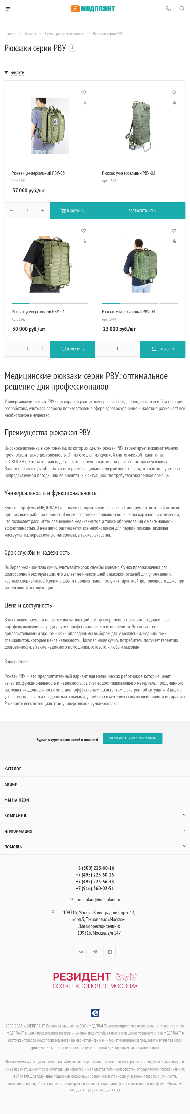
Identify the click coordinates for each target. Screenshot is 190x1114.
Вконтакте (81, 952)
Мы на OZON (17, 800)
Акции (11, 784)
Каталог (13, 769)
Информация (19, 831)
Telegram (95, 952)
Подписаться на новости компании (133, 738)
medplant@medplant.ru (99, 899)
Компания (15, 815)
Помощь (13, 847)
